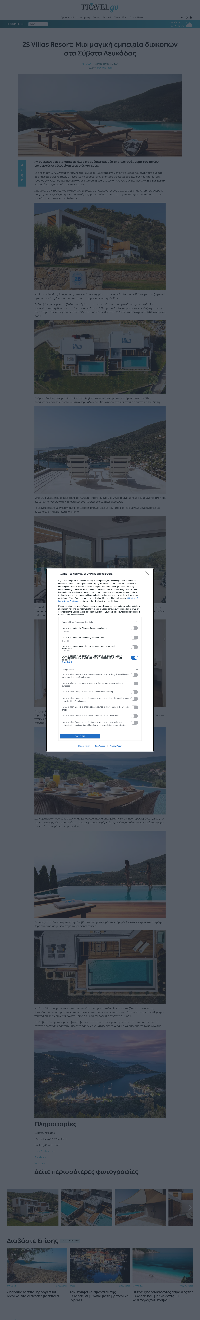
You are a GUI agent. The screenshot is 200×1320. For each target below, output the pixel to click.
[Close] (148, 574)
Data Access (99, 746)
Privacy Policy (116, 746)
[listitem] (100, 621)
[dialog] (100, 660)
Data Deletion (84, 746)
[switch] (134, 628)
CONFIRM (80, 736)
